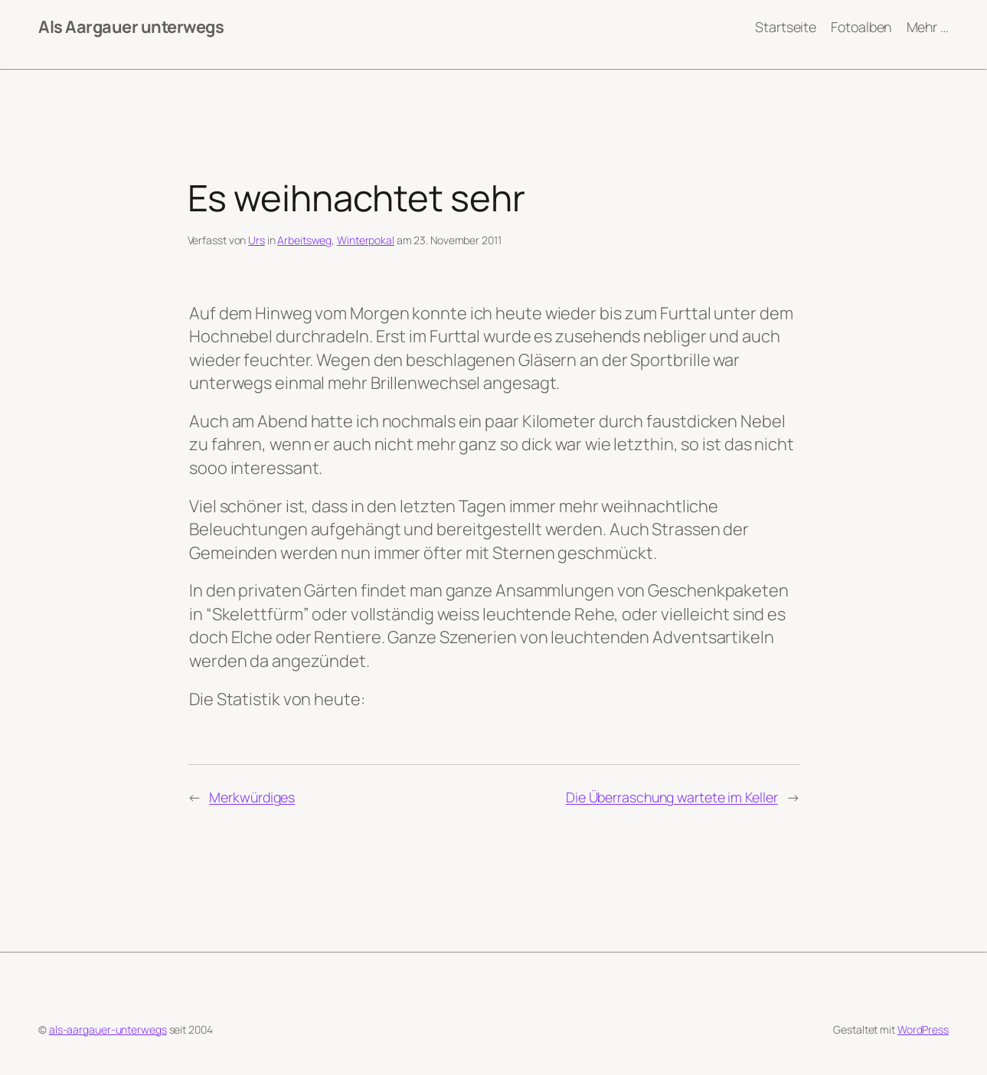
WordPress (923, 1029)
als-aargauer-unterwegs (108, 1029)
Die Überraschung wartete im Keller (672, 797)
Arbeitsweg (304, 240)
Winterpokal (365, 240)
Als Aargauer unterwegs (131, 26)
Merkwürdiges (252, 797)
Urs (256, 240)
